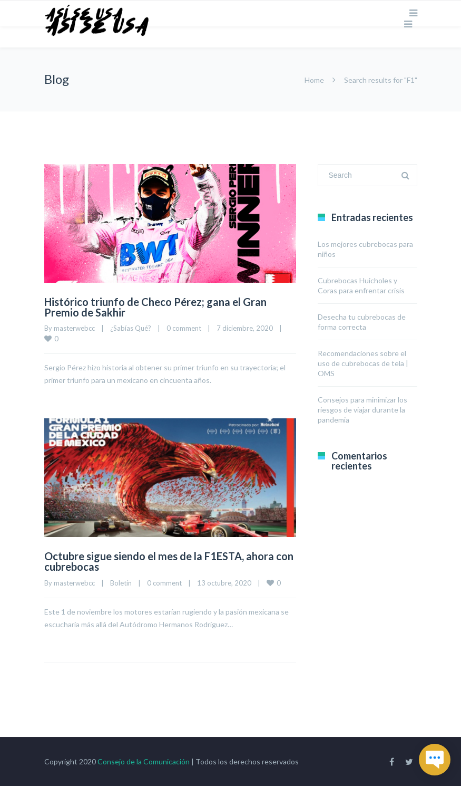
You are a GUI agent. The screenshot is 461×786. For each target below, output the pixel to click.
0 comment (183, 328)
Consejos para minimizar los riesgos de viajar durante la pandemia (362, 409)
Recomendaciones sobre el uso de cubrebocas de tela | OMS (363, 363)
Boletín (121, 583)
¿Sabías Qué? (130, 328)
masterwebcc (74, 328)
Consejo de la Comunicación (143, 761)
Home (314, 79)
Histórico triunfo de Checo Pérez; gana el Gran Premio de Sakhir (155, 307)
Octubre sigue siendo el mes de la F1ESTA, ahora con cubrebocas (168, 561)
